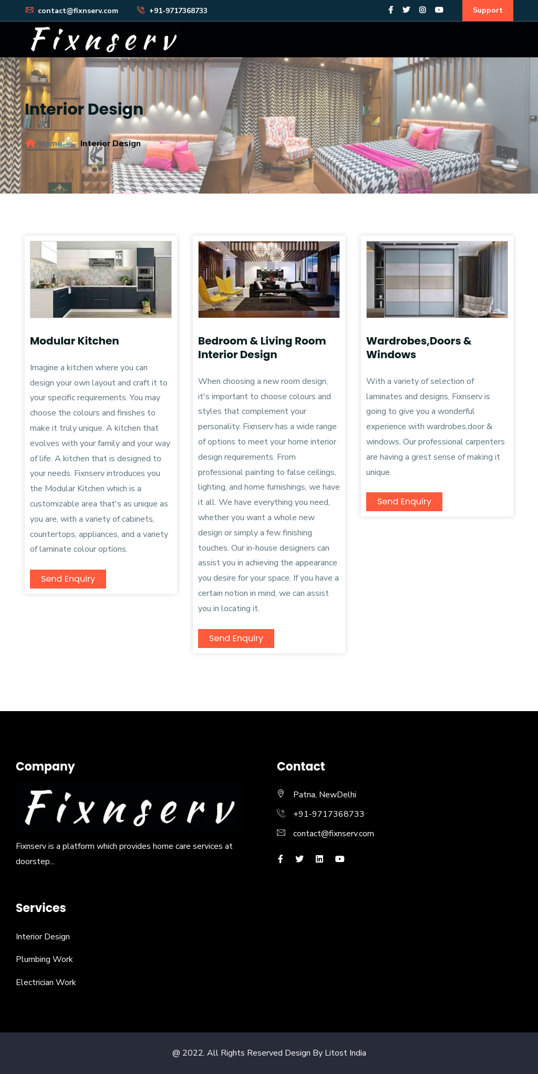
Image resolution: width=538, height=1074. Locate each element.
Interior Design (43, 937)
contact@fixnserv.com (71, 11)
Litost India (345, 1053)
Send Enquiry (68, 579)
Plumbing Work (44, 959)
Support (488, 10)
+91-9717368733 (172, 11)
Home (44, 143)
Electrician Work (46, 982)
